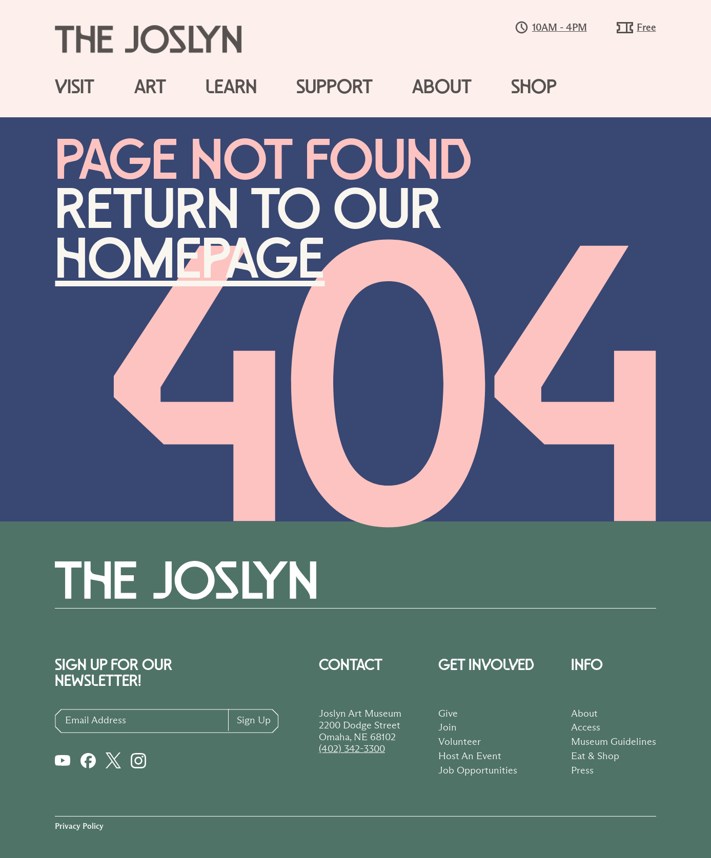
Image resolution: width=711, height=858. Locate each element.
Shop (534, 87)
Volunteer (459, 741)
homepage (189, 260)
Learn (231, 87)
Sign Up (254, 720)
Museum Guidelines (613, 741)
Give (448, 713)
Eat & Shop (595, 755)
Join (447, 727)
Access (585, 727)
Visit (74, 87)
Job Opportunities (477, 770)
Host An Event (469, 755)
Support (334, 87)
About (442, 87)
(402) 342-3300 (352, 748)
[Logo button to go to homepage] (157, 39)
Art (150, 87)
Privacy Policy (79, 826)
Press (582, 770)
